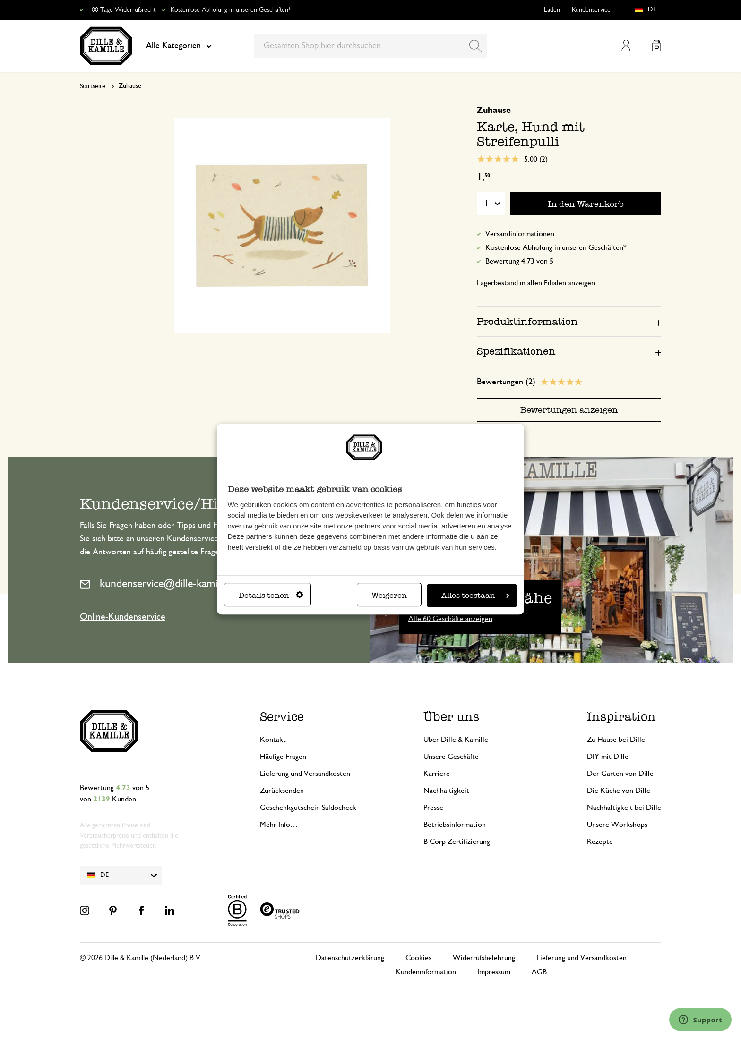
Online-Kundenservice (122, 616)
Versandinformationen (519, 234)
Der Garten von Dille (620, 773)
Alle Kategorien (179, 46)
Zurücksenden (282, 790)
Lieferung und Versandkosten (305, 773)
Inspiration (621, 716)
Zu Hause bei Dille (616, 739)
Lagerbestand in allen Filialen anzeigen (536, 283)
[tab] (569, 321)
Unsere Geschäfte (451, 756)
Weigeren (389, 595)
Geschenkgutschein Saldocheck (308, 807)
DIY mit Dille (608, 756)
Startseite (92, 86)
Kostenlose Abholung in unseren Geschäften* (231, 10)
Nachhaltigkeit (446, 790)
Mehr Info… (279, 824)
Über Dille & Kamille (455, 739)
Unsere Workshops (617, 824)
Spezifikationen (516, 351)
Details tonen (271, 595)
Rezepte (600, 841)
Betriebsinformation (454, 824)
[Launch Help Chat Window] (700, 1019)
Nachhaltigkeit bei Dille (624, 807)
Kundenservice (591, 10)
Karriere (436, 773)
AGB (539, 972)
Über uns (451, 716)
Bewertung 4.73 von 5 (519, 261)
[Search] (475, 46)
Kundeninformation (426, 972)
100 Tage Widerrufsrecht (121, 10)
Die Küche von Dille (618, 790)
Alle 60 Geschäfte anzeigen (450, 618)
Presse (433, 807)
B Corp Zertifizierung (456, 841)
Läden (552, 10)
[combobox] (370, 46)
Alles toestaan (475, 595)
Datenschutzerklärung (350, 957)
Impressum (493, 972)
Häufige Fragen (283, 756)
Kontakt (273, 739)
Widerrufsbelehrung (484, 957)
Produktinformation (527, 321)
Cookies (418, 957)
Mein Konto (625, 45)
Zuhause (130, 86)
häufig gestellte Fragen (185, 552)
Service (282, 716)
